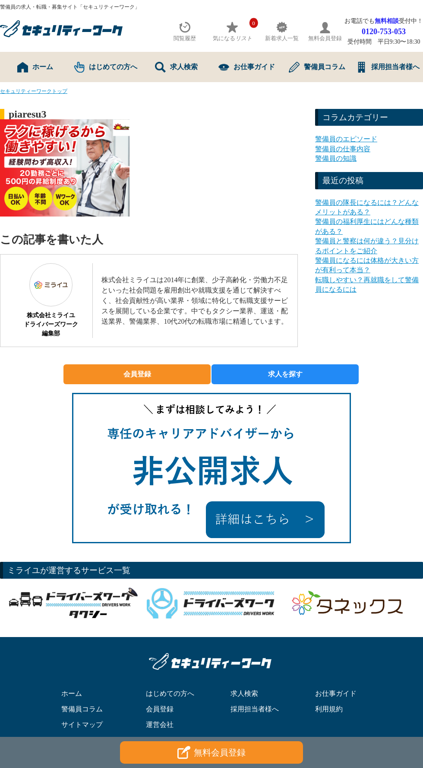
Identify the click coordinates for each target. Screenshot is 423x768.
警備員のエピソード (346, 139)
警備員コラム (317, 67)
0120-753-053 (384, 31)
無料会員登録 (211, 752)
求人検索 (176, 67)
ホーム (35, 67)
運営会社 (160, 724)
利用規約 (329, 709)
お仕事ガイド (246, 67)
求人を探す (285, 374)
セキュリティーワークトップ (33, 91)
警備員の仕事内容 (342, 149)
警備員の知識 (336, 158)
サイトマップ (82, 724)
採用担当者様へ (388, 67)
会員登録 (137, 374)
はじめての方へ (105, 67)
